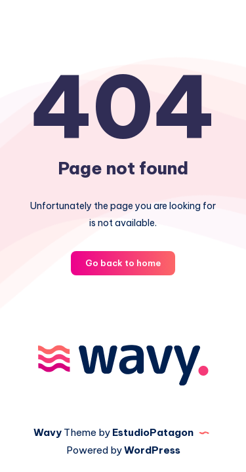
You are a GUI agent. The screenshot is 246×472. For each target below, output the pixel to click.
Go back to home (123, 263)
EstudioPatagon (153, 432)
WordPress (152, 450)
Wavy (47, 432)
